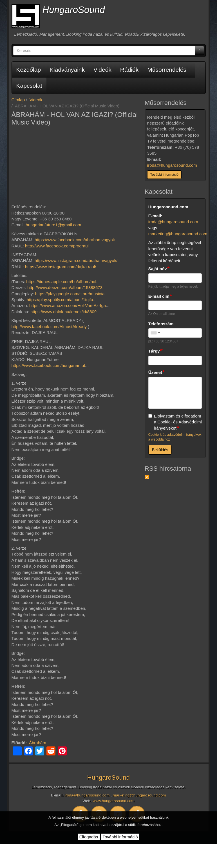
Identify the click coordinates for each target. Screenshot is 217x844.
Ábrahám (37, 742)
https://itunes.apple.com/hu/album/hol (61, 281)
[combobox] (155, 332)
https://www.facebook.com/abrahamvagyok (75, 239)
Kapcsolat (29, 85)
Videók (102, 69)
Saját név (157, 268)
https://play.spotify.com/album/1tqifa (60, 299)
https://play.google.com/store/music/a (70, 293)
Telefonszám (161, 323)
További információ (164, 175)
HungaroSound (73, 9)
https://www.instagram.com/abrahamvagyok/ (76, 260)
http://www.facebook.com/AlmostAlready (49, 326)
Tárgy (154, 351)
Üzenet (155, 372)
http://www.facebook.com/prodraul (57, 245)
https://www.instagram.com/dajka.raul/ (60, 266)
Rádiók (129, 69)
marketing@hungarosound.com (177, 233)
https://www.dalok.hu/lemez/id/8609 (63, 311)
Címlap (18, 99)
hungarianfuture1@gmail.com (53, 224)
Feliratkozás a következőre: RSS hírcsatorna (147, 477)
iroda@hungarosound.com (172, 165)
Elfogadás (88, 836)
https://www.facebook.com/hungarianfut (48, 365)
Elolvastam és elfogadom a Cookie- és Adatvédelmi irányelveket (175, 422)
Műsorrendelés (166, 69)
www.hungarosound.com (114, 801)
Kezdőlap (28, 69)
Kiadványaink (67, 69)
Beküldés (160, 450)
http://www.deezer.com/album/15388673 (64, 287)
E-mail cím (158, 296)
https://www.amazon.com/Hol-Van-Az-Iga (67, 305)
